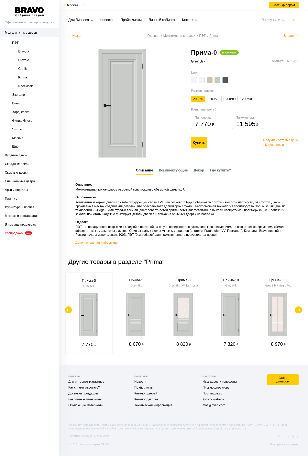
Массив (17, 138)
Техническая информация (153, 405)
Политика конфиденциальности (88, 436)
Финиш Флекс (22, 120)
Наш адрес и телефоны (220, 381)
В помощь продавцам (20, 224)
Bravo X (23, 51)
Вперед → (291, 35)
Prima (22, 77)
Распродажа (18, 233)
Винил (16, 103)
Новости (107, 20)
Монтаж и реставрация (21, 215)
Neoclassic (25, 86)
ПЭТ (15, 42)
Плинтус (11, 198)
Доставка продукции (83, 393)
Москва (72, 5)
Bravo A (23, 60)
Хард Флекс (20, 112)
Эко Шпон (19, 94)
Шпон (16, 146)
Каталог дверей (145, 393)
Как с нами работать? (84, 387)
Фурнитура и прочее (19, 207)
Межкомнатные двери (21, 32)
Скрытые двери (16, 172)
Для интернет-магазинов (86, 381)
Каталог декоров (146, 399)
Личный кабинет (161, 20)
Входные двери (16, 155)
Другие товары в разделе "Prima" (116, 261)
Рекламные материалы (85, 399)
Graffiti (23, 68)
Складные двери (17, 164)
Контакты (189, 20)
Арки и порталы (16, 190)
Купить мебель (213, 399)
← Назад (74, 35)
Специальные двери (20, 181)
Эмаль (17, 129)
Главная (153, 35)
